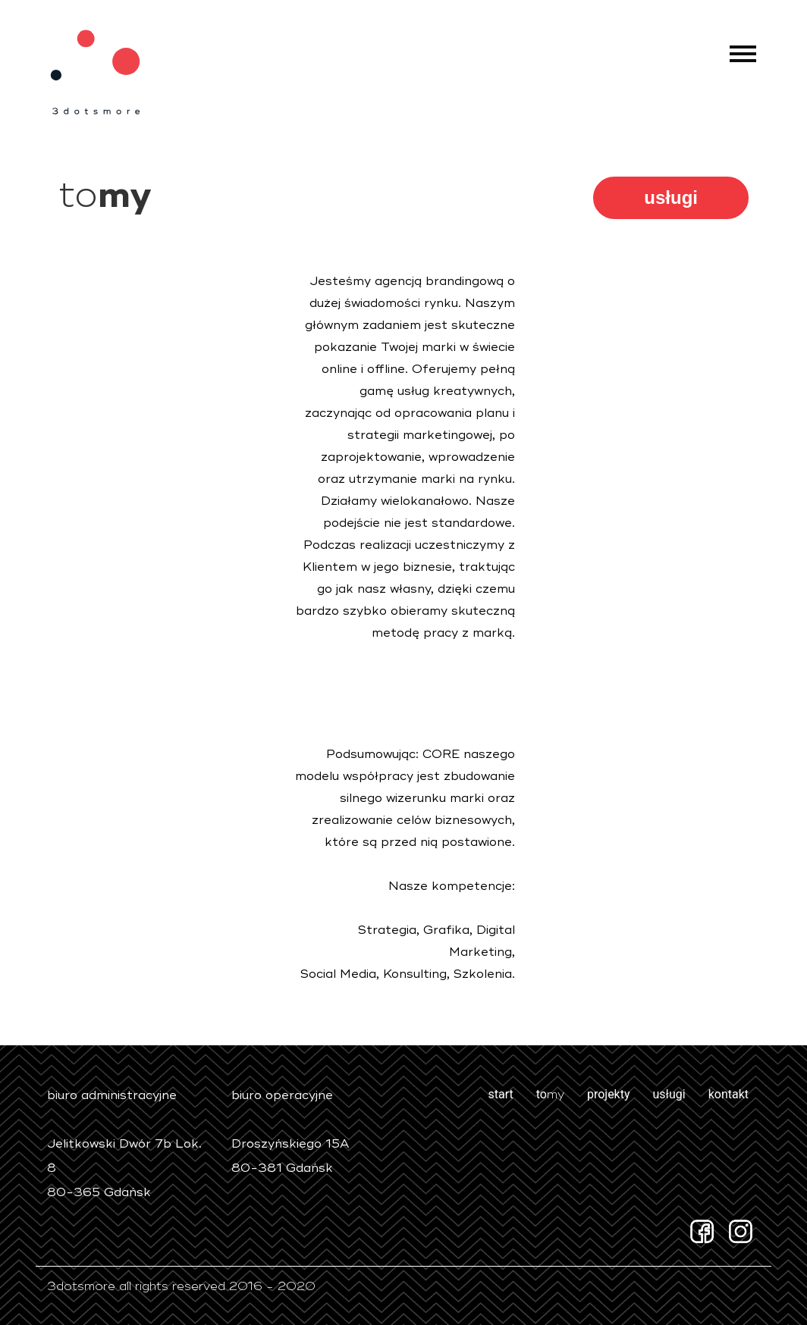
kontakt (728, 1094)
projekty (608, 1094)
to (550, 1094)
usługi (671, 197)
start (500, 1094)
